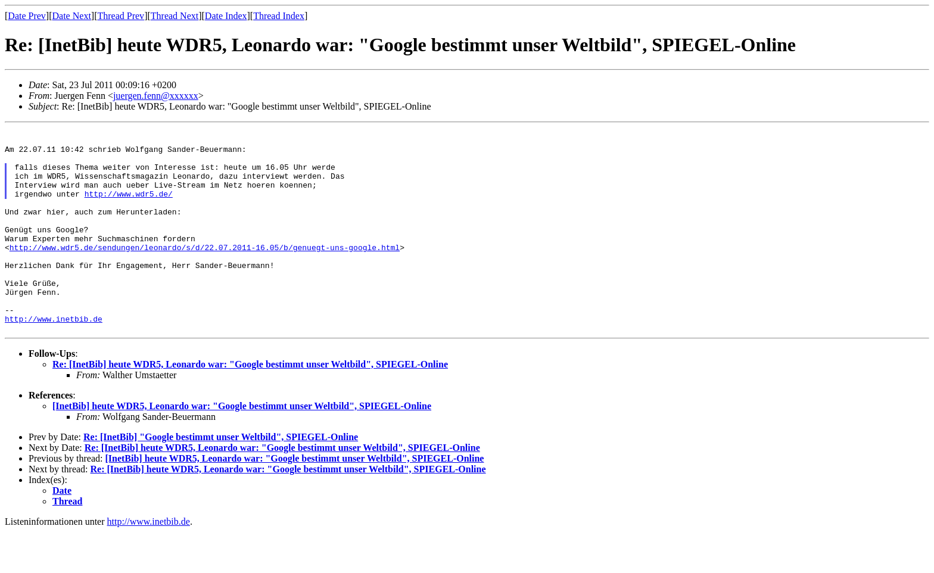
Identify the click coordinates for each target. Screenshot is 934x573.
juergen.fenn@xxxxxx (155, 96)
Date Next (71, 16)
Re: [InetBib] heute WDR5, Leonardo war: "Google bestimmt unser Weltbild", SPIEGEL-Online (250, 405)
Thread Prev (120, 16)
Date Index (226, 16)
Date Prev (27, 16)
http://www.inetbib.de (53, 358)
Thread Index (278, 16)
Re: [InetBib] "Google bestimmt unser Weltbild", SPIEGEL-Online (220, 478)
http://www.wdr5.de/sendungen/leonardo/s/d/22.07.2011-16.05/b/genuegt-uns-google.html (205, 272)
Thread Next (174, 16)
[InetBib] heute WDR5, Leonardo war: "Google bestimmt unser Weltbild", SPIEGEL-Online (241, 447)
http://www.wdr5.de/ (129, 208)
